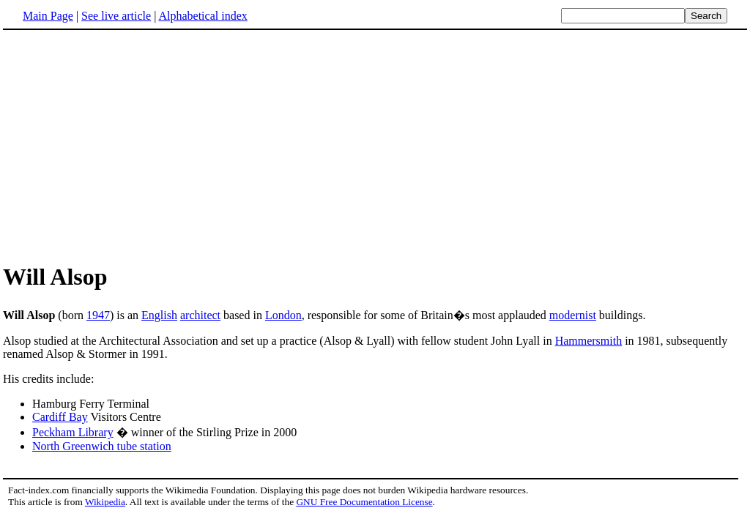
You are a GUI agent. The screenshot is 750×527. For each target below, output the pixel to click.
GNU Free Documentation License (364, 501)
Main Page (48, 16)
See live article (116, 16)
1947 (98, 315)
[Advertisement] (126, 145)
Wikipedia (105, 501)
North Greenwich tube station (101, 446)
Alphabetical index (202, 16)
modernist (572, 315)
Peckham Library (73, 432)
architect (200, 315)
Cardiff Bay (60, 417)
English (159, 315)
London (283, 315)
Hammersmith (589, 340)
